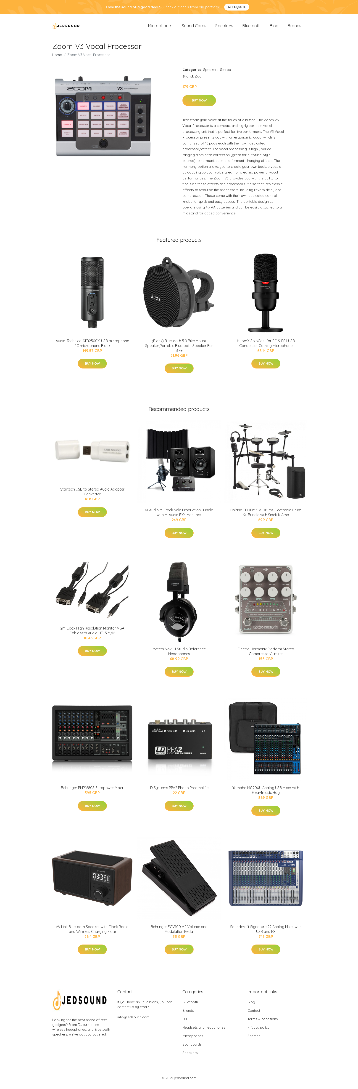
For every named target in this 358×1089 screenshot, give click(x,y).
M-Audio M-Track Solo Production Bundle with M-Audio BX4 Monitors (179, 515)
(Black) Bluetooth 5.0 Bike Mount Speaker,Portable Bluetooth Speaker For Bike (179, 349)
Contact (253, 1014)
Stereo (225, 73)
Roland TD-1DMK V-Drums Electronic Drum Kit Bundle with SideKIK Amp (265, 515)
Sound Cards (194, 27)
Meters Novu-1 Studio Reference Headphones (179, 654)
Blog (274, 27)
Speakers (224, 27)
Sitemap (254, 1039)
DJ (184, 1022)
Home (57, 58)
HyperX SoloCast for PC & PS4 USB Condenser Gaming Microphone (266, 346)
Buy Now (199, 103)
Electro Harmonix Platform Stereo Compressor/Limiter (266, 654)
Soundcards (192, 1047)
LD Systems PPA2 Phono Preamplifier (179, 791)
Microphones (160, 27)
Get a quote (237, 7)
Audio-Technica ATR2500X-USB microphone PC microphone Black (92, 346)
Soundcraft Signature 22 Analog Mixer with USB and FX (266, 932)
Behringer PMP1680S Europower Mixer (92, 791)
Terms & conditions (262, 1022)
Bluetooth (251, 27)
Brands (294, 27)
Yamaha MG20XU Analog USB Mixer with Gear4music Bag (265, 793)
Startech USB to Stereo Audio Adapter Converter (92, 494)
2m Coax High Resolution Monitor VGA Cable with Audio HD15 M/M (92, 633)
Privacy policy (258, 1030)
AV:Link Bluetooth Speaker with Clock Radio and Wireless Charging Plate (92, 932)
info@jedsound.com (133, 1020)
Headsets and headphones (203, 1030)
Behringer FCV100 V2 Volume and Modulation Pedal (179, 932)
